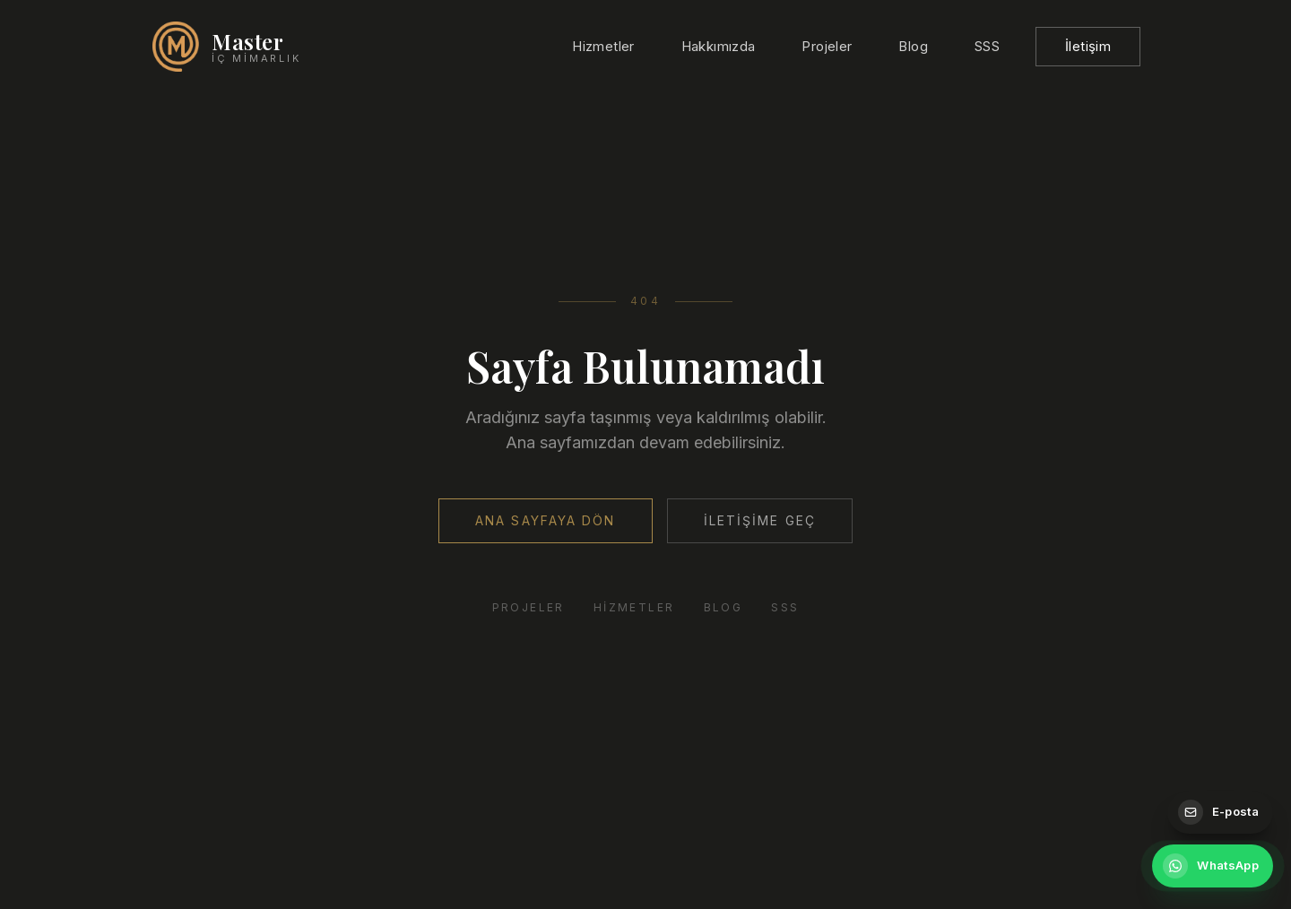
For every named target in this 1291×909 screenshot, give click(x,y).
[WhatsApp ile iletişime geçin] (1212, 865)
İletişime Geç (760, 520)
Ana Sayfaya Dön (545, 520)
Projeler (826, 46)
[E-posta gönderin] (1220, 812)
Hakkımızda (718, 46)
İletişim (1088, 46)
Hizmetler (603, 46)
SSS (987, 46)
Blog (913, 46)
